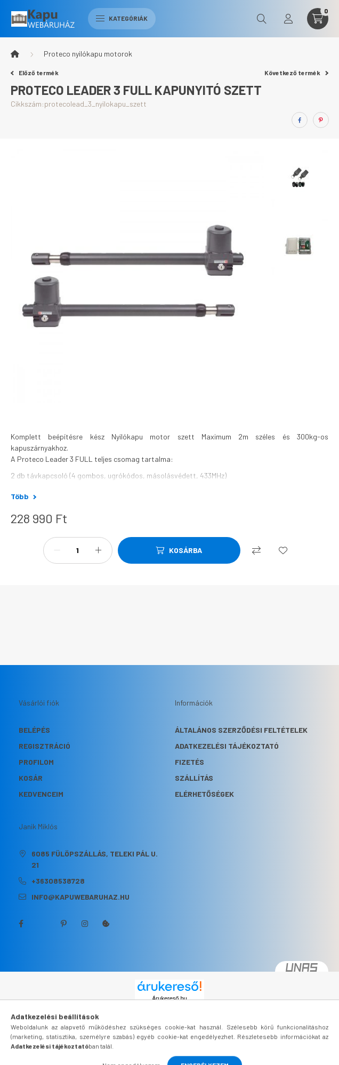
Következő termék (296, 72)
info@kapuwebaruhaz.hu (80, 896)
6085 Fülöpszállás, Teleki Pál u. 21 (94, 859)
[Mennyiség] (77, 550)
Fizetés (189, 761)
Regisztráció (44, 745)
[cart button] (317, 18)
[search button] (261, 18)
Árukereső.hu (169, 998)
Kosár (31, 777)
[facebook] (300, 120)
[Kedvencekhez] (283, 550)
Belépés (34, 729)
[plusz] (99, 550)
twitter (42, 923)
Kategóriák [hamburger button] (122, 18)
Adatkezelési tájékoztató (227, 745)
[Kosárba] (179, 550)
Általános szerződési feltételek (241, 729)
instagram (84, 923)
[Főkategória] (15, 54)
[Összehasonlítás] (256, 550)
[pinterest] (321, 120)
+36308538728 (58, 880)
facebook (20, 923)
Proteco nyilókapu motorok (88, 53)
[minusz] (57, 550)
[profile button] (288, 18)
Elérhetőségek (204, 793)
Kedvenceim (41, 793)
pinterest (63, 923)
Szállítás (194, 777)
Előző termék (35, 72)
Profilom (36, 761)
